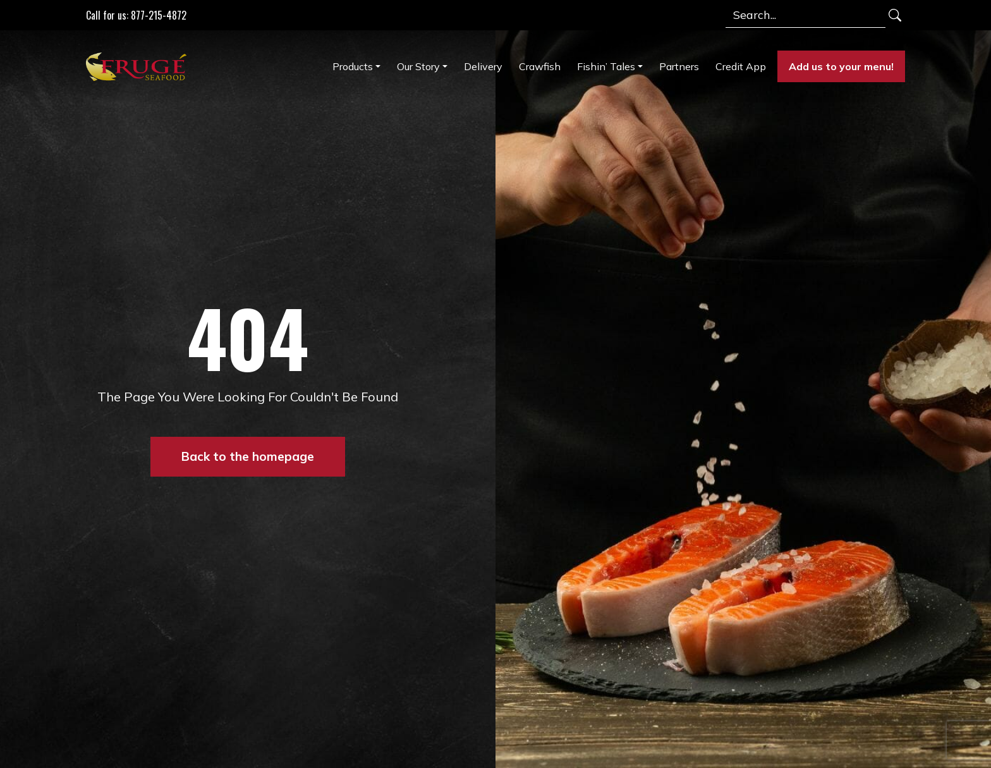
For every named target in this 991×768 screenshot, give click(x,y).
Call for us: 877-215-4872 (136, 15)
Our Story (418, 66)
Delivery (483, 66)
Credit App (740, 66)
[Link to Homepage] (139, 66)
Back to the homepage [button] (247, 456)
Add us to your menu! (841, 66)
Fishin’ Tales (606, 66)
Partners (679, 66)
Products (352, 66)
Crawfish (540, 66)
